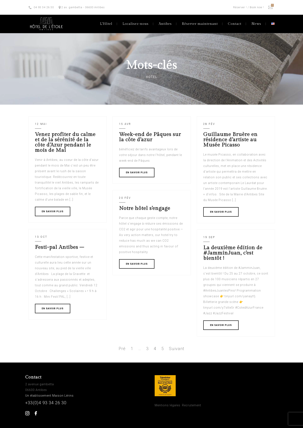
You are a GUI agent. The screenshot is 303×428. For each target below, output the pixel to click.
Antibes (165, 24)
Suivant (176, 348)
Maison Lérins (63, 395)
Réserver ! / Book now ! (248, 7)
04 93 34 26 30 (44, 7)
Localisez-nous (135, 24)
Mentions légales (167, 405)
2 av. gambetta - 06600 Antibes (83, 7)
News (256, 24)
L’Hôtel (106, 24)
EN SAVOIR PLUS (53, 211)
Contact (234, 24)
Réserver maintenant (200, 24)
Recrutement (191, 405)
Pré (122, 348)
